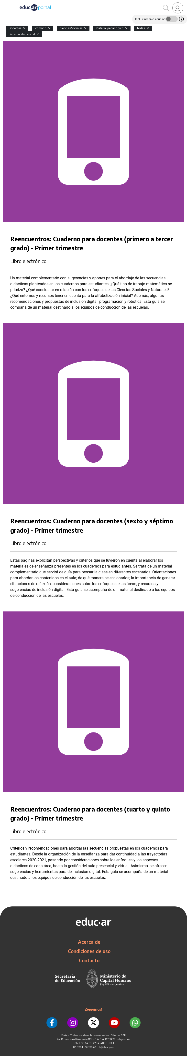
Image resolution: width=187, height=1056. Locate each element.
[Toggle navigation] (4, 2)
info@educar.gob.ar (106, 1047)
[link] (177, 7)
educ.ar (67, 1035)
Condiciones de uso (89, 951)
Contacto (89, 960)
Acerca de (89, 942)
